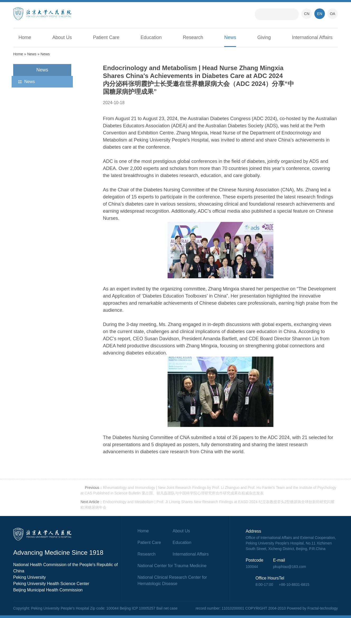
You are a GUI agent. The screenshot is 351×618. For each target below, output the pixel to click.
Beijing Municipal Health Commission (48, 590)
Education (151, 37)
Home (24, 37)
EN (319, 14)
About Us (62, 37)
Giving (264, 37)
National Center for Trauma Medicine (171, 565)
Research (193, 37)
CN (306, 14)
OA (332, 14)
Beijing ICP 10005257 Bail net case (148, 608)
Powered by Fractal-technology (312, 608)
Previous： (94, 487)
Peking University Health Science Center (51, 583)
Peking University (29, 577)
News (230, 37)
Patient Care (106, 37)
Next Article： (91, 502)
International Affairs (312, 37)
